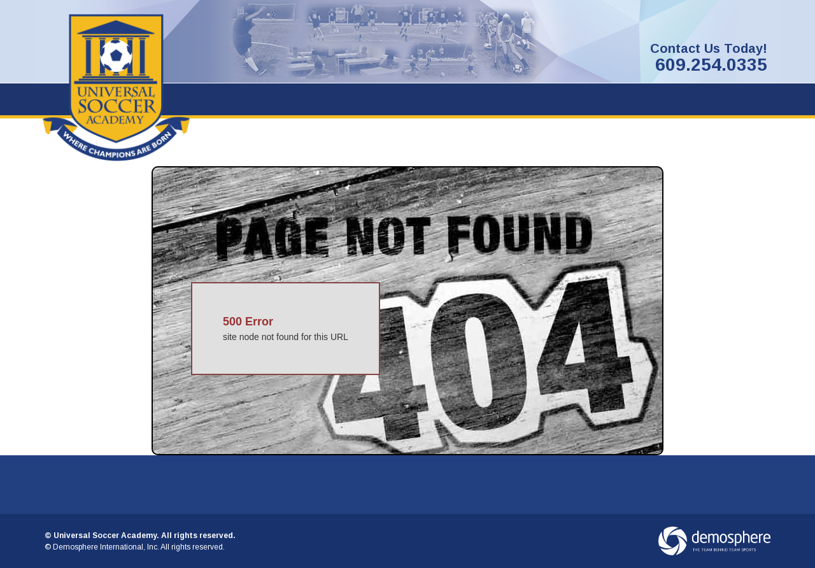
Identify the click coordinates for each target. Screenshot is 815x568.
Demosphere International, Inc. (106, 547)
